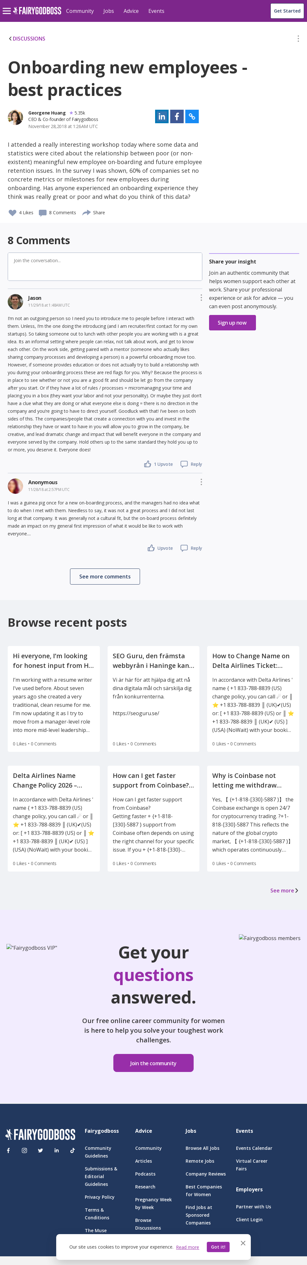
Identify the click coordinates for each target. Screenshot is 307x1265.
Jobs (108, 10)
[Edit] (298, 39)
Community (80, 10)
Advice (131, 10)
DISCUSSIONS (26, 38)
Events (156, 10)
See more (284, 890)
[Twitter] (40, 1150)
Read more (187, 1247)
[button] (298, 40)
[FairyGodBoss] (40, 1135)
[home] (37, 14)
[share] (86, 212)
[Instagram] (24, 1150)
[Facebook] (8, 1150)
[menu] (8, 6)
